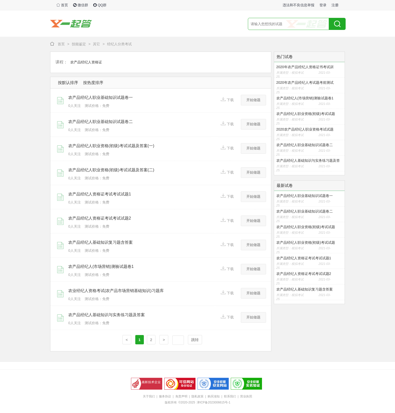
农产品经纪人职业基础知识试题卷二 (100, 121)
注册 (335, 5)
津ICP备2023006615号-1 (213, 402)
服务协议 (165, 396)
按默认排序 (68, 82)
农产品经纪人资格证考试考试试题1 (99, 194)
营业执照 (246, 396)
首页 (62, 5)
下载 (227, 99)
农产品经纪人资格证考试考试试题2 (99, 218)
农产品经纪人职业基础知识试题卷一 (100, 97)
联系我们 (230, 396)
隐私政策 (197, 396)
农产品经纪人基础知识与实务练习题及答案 (106, 315)
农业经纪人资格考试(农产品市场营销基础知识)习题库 (116, 290)
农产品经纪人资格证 (86, 62)
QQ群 (100, 5)
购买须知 (214, 396)
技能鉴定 (79, 44)
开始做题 (253, 100)
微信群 (80, 5)
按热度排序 (93, 82)
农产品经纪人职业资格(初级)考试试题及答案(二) (111, 170)
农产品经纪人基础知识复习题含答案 (100, 242)
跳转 (195, 340)
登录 (322, 5)
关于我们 (149, 396)
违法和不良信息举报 (298, 5)
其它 (96, 44)
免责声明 (181, 396)
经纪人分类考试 (119, 44)
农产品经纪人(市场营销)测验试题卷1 (101, 266)
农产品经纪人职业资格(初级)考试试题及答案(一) (111, 146)
